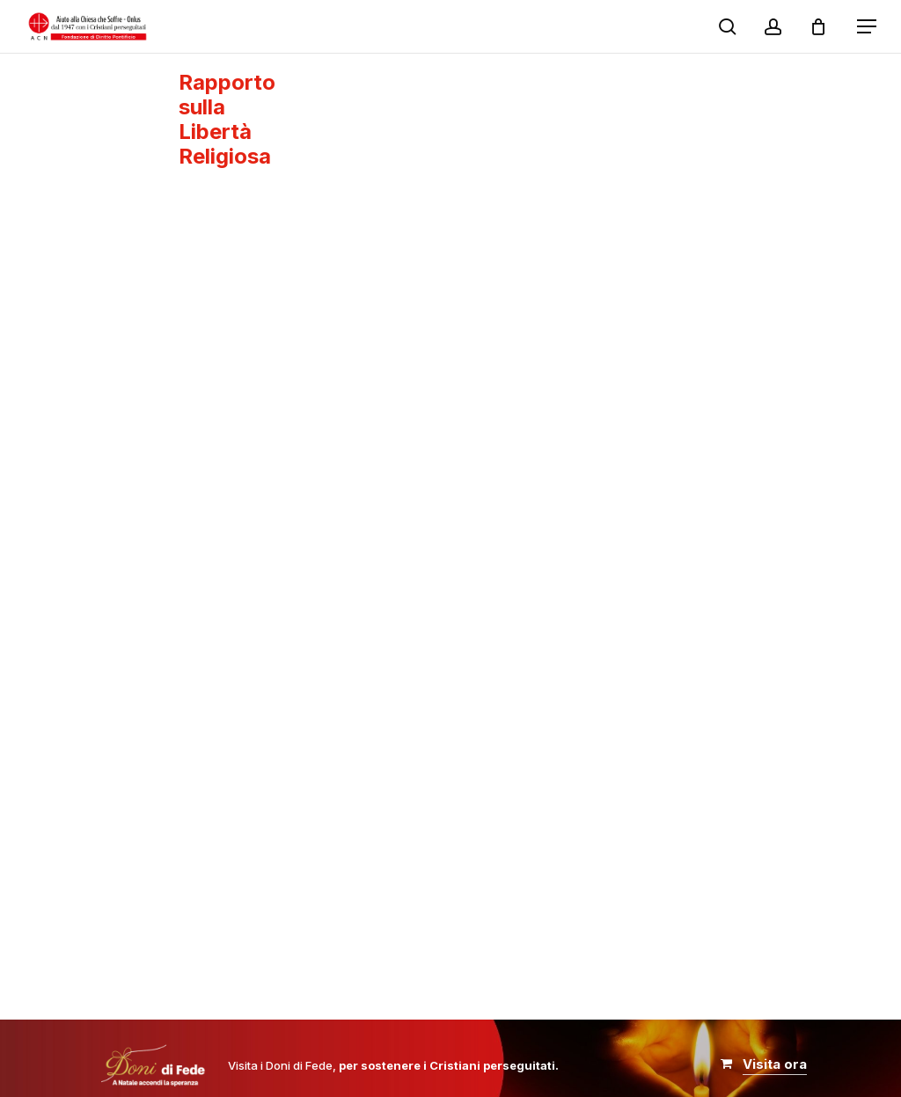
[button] (866, 26)
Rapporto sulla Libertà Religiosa (227, 119)
